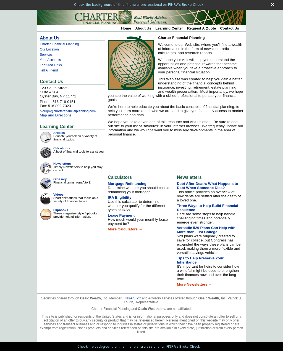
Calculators (61, 148)
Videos (58, 194)
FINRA (127, 298)
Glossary (60, 179)
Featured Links (51, 65)
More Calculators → (125, 229)
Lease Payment (121, 215)
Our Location (49, 49)
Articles (59, 132)
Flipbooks (60, 210)
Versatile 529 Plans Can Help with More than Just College (206, 230)
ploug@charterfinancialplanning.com (68, 111)
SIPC (137, 298)
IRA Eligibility (119, 197)
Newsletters (62, 163)
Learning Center (169, 28)
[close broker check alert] (272, 4)
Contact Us (229, 28)
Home (126, 28)
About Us (143, 28)
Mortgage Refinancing (127, 184)
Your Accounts (50, 60)
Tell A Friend (49, 70)
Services (46, 55)
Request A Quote (201, 28)
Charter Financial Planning (59, 44)
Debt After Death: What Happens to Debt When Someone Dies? (207, 186)
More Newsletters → (194, 284)
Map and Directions (56, 115)
